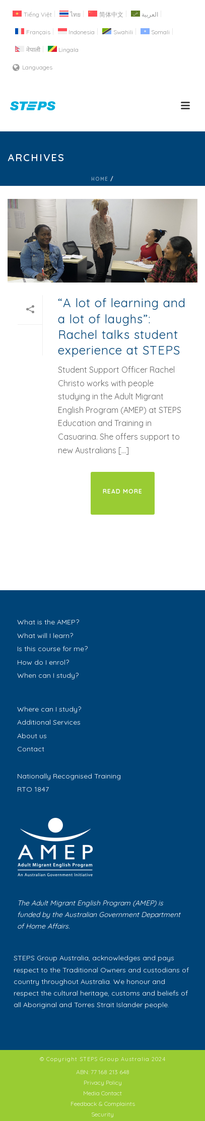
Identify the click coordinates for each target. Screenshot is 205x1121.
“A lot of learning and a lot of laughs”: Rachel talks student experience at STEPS (122, 326)
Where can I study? (49, 709)
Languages (32, 67)
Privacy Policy (103, 1082)
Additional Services (49, 722)
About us (32, 735)
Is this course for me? (52, 648)
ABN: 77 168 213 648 (102, 1072)
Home (99, 179)
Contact (30, 748)
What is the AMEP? (48, 621)
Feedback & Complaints (103, 1103)
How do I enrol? (43, 662)
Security (102, 1114)
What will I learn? (45, 635)
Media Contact (102, 1093)
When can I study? (48, 675)
